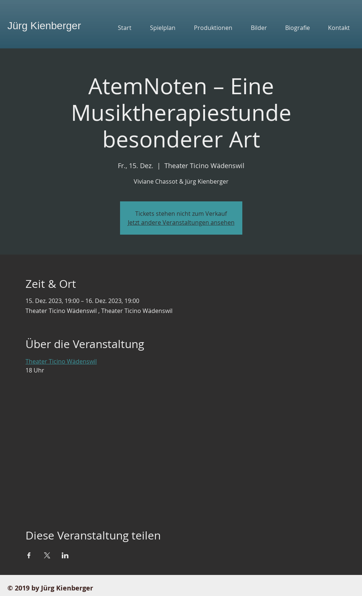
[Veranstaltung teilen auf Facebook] (29, 555)
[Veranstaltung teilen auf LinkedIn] (65, 555)
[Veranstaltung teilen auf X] (47, 555)
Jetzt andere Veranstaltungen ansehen (181, 222)
